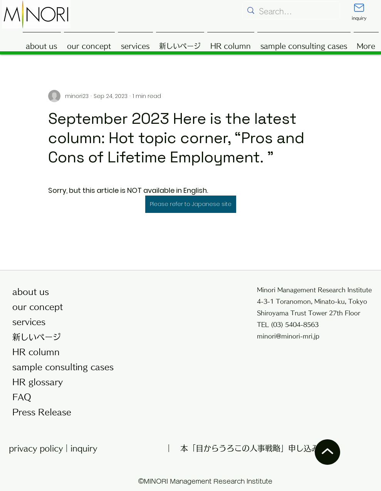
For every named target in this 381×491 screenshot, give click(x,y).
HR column (36, 352)
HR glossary (37, 382)
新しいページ (36, 337)
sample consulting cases (60, 367)
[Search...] (291, 11)
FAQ (21, 397)
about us (30, 292)
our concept (37, 307)
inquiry (83, 448)
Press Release (41, 412)
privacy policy (36, 448)
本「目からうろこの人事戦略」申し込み (249, 448)
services (28, 322)
